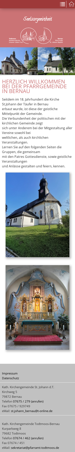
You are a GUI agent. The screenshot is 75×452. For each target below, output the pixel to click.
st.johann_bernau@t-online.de (31, 411)
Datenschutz (10, 378)
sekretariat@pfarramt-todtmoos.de (35, 448)
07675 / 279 (21, 401)
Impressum (10, 373)
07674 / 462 (21, 438)
